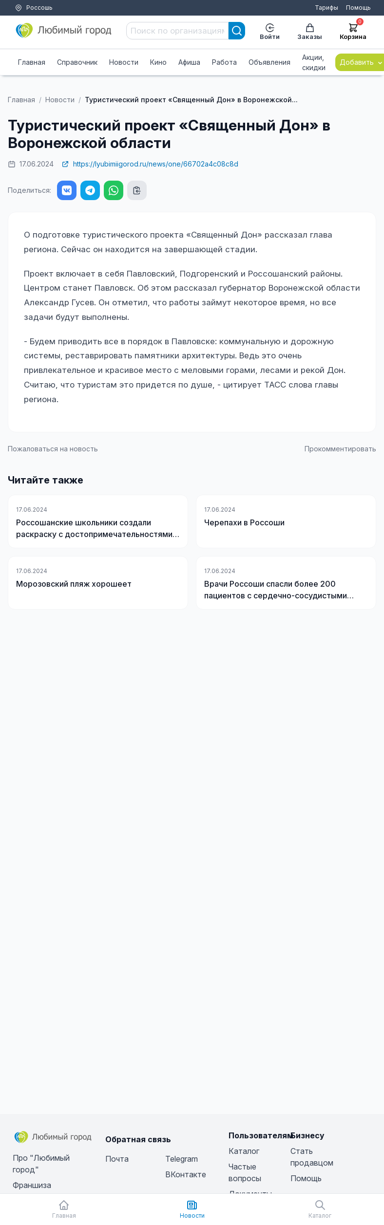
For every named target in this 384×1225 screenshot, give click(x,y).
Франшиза (32, 1185)
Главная (31, 62)
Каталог (244, 1151)
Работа (224, 62)
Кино (158, 62)
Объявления (269, 62)
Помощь (358, 7)
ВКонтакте (185, 1174)
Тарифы (326, 7)
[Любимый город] (64, 30)
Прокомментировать (340, 449)
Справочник (77, 62)
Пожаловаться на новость (53, 449)
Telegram (181, 1159)
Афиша (189, 62)
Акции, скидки (314, 62)
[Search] (237, 30)
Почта (117, 1159)
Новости (123, 62)
